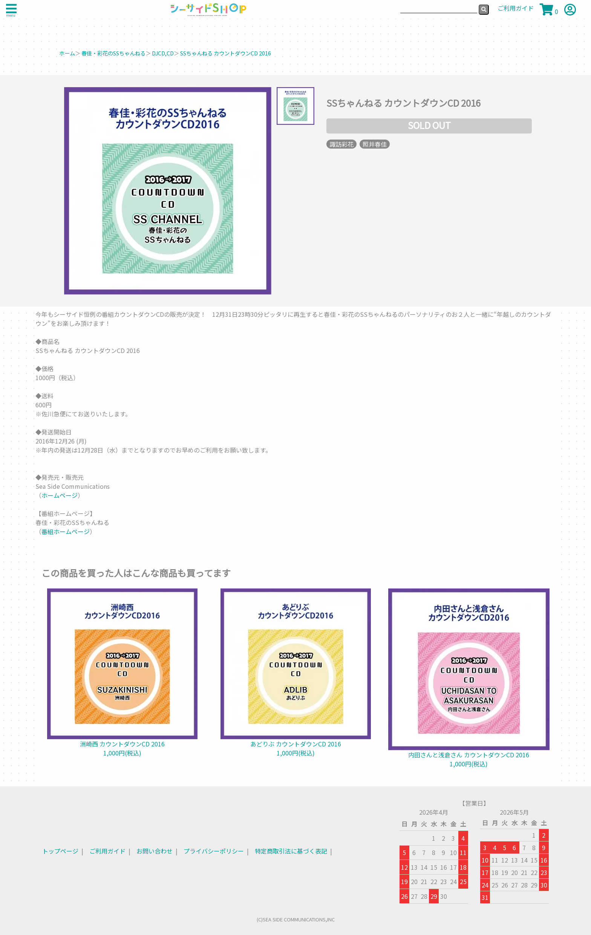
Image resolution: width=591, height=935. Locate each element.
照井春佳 (375, 144)
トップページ (60, 850)
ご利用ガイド (107, 850)
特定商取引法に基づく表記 (291, 850)
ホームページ (59, 495)
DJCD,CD (163, 53)
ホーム (67, 53)
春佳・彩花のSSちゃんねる (113, 53)
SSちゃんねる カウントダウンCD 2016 (225, 53)
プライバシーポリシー (214, 850)
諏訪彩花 (341, 144)
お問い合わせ (154, 850)
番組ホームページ (65, 531)
